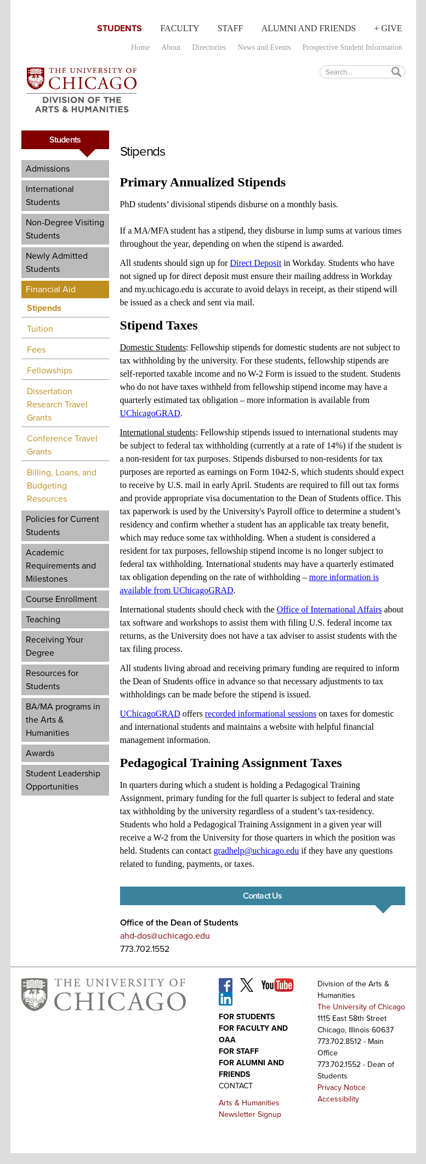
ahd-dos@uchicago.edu (165, 935)
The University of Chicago (361, 1007)
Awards (40, 753)
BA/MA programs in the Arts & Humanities (63, 719)
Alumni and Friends (309, 28)
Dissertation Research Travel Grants (57, 404)
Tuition (40, 328)
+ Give (388, 28)
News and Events (264, 47)
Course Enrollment (61, 599)
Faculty (179, 28)
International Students (50, 195)
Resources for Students (52, 679)
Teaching (43, 619)
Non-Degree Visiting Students (65, 229)
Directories (209, 47)
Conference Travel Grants (62, 445)
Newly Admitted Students (57, 262)
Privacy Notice (341, 1087)
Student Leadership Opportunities (63, 780)
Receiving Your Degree (54, 646)
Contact (236, 1086)
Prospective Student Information (352, 47)
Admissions (48, 168)
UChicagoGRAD (150, 413)
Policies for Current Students (62, 525)
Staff (230, 28)
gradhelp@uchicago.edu (256, 850)
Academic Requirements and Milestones (61, 565)
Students (119, 28)
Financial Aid (51, 289)
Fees (36, 349)
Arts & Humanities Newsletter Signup (250, 1108)
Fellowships (49, 370)
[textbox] (362, 71)
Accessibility (338, 1099)
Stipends (44, 308)
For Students (247, 1017)
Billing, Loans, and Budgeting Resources (61, 485)
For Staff (239, 1051)
